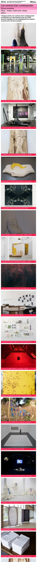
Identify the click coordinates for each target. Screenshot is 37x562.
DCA (3, 2)
